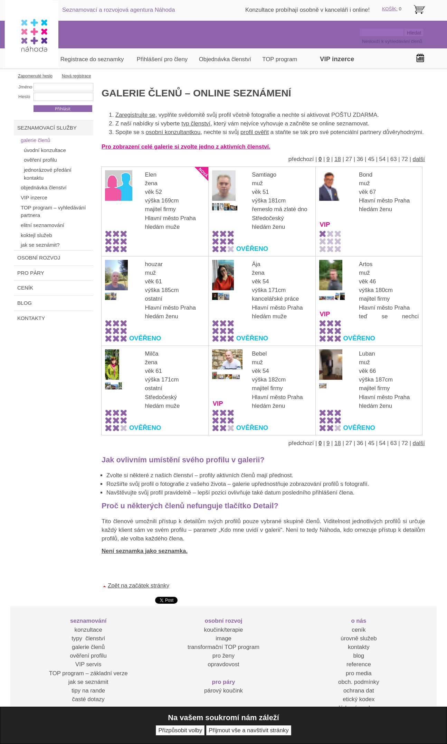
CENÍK (25, 288)
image (223, 638)
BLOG (24, 303)
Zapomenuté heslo (35, 76)
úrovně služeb (359, 638)
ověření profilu (88, 655)
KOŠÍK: (390, 8)
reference (358, 664)
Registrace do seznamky (92, 59)
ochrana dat (358, 690)
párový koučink (223, 690)
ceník (358, 630)
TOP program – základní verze (88, 673)
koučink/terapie (223, 630)
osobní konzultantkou (173, 132)
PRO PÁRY (30, 273)
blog (358, 655)
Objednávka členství (225, 59)
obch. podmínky (358, 682)
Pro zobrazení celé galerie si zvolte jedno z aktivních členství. (186, 146)
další (419, 159)
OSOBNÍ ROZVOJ (38, 258)
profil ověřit (254, 132)
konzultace (88, 630)
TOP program (279, 59)
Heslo (24, 96)
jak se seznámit (88, 682)
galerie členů (88, 647)
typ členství (195, 123)
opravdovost (223, 664)
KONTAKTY (31, 318)
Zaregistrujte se (135, 115)
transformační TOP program (223, 647)
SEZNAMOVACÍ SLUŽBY (47, 128)
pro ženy (223, 655)
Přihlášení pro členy (162, 59)
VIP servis (88, 664)
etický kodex (358, 699)
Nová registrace (76, 76)
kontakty (359, 647)
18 (337, 159)
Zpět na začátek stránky (138, 585)
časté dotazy (88, 699)
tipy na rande (88, 690)
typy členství (88, 638)
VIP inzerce (337, 59)
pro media (359, 673)
